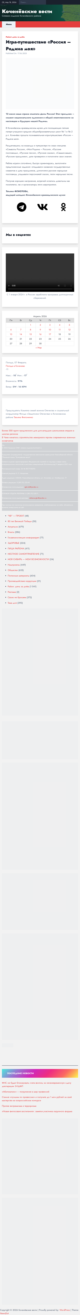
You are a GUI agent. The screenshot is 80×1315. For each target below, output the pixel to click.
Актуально (13, 526)
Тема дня (12, 603)
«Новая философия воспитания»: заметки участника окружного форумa (37, 1111)
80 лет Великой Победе (20, 521)
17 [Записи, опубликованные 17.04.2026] (50, 334)
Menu (9, 24)
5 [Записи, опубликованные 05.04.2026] (69, 325)
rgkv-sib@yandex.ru (31, 487)
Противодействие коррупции (22, 581)
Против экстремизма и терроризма (19, 1106)
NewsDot (4, 1313)
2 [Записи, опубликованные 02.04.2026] (40, 325)
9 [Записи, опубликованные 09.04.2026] (40, 329)
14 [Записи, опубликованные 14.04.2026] (21, 334)
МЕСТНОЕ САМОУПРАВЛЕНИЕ (23, 554)
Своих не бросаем (17, 597)
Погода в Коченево (15, 366)
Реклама (12, 592)
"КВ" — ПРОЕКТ (16, 515)
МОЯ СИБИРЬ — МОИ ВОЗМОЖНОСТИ (28, 559)
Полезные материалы (18, 575)
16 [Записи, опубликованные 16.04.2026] (40, 334)
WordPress (65, 1310)
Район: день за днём (15, 37)
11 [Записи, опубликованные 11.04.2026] (60, 329)
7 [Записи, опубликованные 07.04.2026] (20, 329)
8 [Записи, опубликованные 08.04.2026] (30, 329)
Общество (13, 570)
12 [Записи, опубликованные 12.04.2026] (69, 329)
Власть (11, 532)
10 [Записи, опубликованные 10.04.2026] (50, 329)
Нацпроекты (14, 564)
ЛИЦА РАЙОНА (16, 548)
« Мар (39, 347)
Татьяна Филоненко (23, 417)
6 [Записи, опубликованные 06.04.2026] (11, 329)
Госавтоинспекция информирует (23, 537)
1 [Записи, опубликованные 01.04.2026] (30, 325)
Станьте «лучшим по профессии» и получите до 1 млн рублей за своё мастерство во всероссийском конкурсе (37, 1098)
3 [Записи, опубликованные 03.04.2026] (49, 325)
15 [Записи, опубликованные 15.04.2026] (30, 334)
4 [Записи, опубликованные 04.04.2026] (59, 325)
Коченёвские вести (27, 11)
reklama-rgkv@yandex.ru (37, 498)
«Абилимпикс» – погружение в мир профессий (25, 1091)
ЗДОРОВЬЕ (13, 543)
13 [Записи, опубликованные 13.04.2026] (11, 334)
